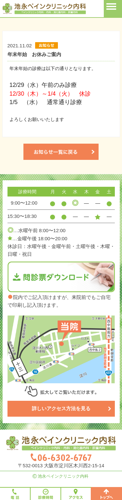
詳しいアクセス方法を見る (72, 408)
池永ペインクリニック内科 (61, 476)
